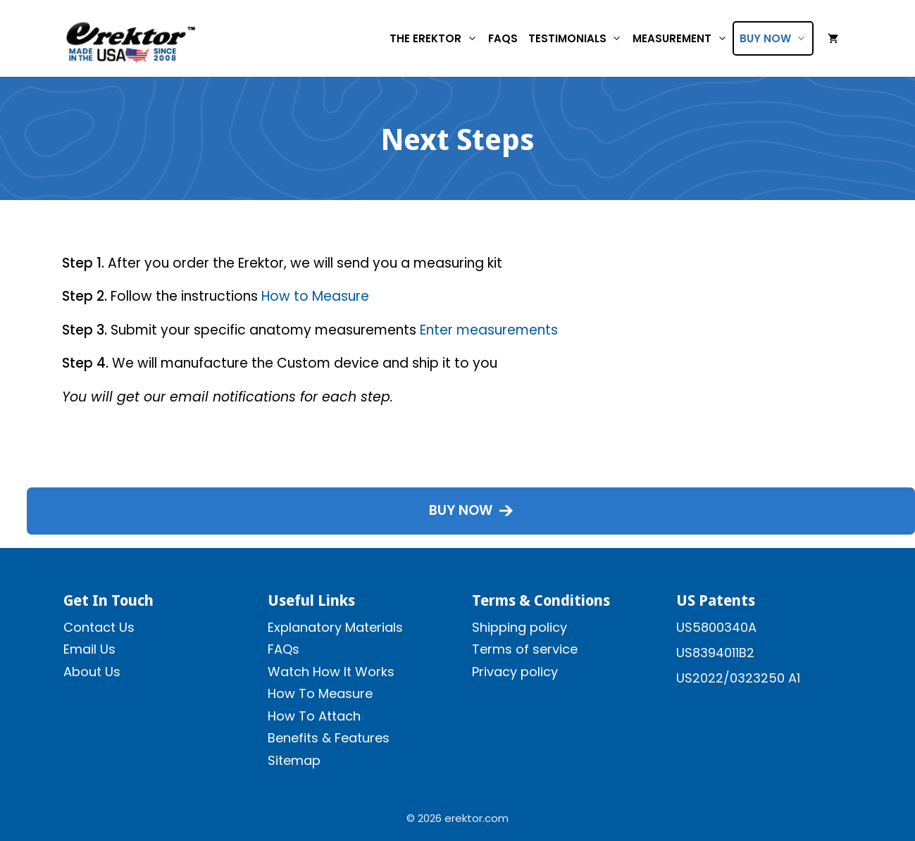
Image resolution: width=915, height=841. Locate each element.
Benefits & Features (329, 738)
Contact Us (99, 627)
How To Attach (314, 716)
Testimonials (578, 38)
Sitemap (294, 760)
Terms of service (525, 649)
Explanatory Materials (335, 627)
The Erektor (436, 38)
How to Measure (315, 296)
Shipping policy (519, 627)
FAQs (503, 38)
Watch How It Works (331, 671)
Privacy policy (515, 671)
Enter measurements (489, 329)
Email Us (89, 649)
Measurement (683, 38)
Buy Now (776, 38)
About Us (91, 671)
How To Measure (320, 693)
